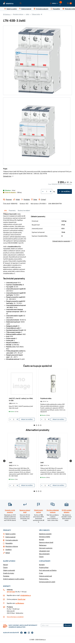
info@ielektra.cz (25, 595)
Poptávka (6, 576)
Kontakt (41, 539)
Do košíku (64, 191)
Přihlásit (67, 625)
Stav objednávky (44, 554)
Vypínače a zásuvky (11, 540)
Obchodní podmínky (45, 548)
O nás (41, 573)
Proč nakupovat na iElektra (47, 570)
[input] (13, 419)
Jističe (27, 14)
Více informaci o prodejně (15, 616)
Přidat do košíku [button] (27, 419)
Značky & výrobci (8, 573)
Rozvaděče (8, 543)
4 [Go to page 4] (40, 425)
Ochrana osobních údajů (47, 582)
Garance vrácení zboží (46, 542)
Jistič (10, 462)
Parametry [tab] (12, 210)
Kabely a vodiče (10, 534)
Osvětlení (8, 549)
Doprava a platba (44, 536)
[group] (22, 396)
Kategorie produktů (45, 534)
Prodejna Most (43, 567)
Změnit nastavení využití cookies (13, 579)
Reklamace (42, 545)
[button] (54, 3)
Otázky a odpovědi (9, 570)
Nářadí (7, 552)
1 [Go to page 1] (34, 425)
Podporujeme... (44, 579)
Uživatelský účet (44, 551)
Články (41, 556)
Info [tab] (5, 210)
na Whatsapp (19, 603)
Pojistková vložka (45, 398)
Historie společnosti (45, 576)
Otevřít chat (21, 599)
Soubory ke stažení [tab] (24, 210)
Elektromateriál (10, 537)
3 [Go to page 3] (38, 425)
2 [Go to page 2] (36, 425)
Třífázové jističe (36, 14)
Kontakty (42, 564)
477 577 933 (11, 591)
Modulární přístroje (18, 14)
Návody (5, 564)
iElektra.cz (8, 14)
